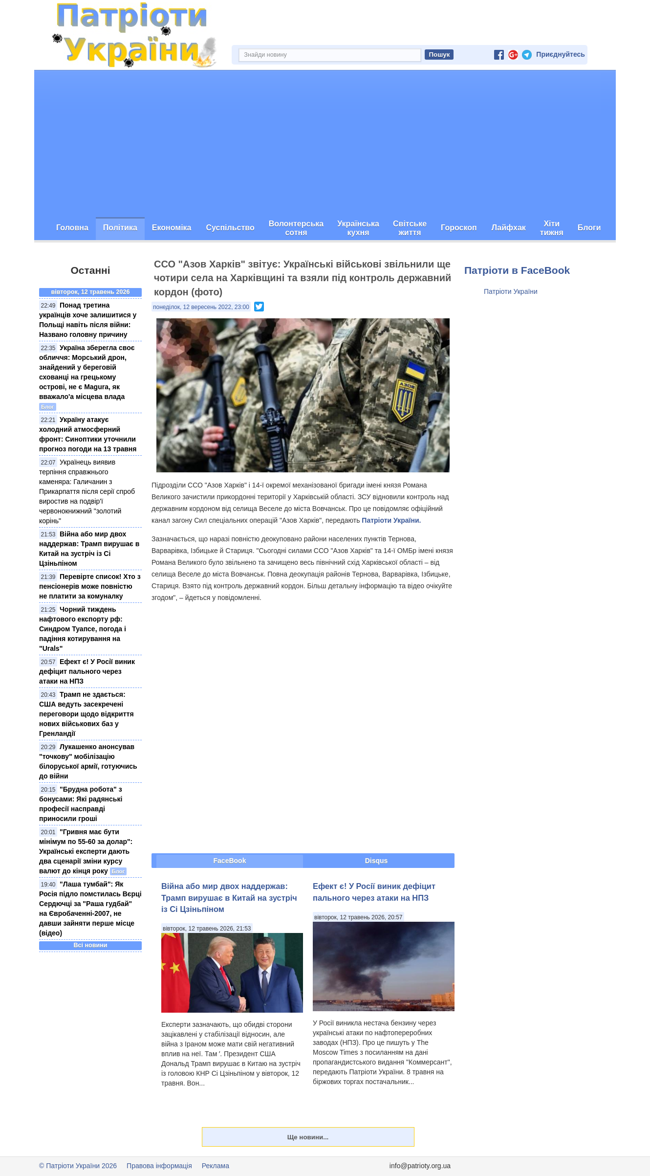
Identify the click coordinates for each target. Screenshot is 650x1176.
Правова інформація (159, 1166)
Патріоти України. (391, 520)
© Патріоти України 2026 (78, 1166)
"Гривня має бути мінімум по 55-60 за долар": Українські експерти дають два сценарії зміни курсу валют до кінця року (85, 851)
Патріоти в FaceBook (517, 270)
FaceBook (230, 861)
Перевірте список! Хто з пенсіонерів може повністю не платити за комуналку (90, 586)
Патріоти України (511, 291)
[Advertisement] (325, 143)
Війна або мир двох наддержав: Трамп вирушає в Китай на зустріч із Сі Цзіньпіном (229, 897)
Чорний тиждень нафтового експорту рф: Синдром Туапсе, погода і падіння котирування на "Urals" (82, 628)
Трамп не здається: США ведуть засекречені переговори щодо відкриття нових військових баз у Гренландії (86, 713)
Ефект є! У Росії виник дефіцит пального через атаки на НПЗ (87, 671)
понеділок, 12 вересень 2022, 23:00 (201, 307)
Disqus (376, 861)
